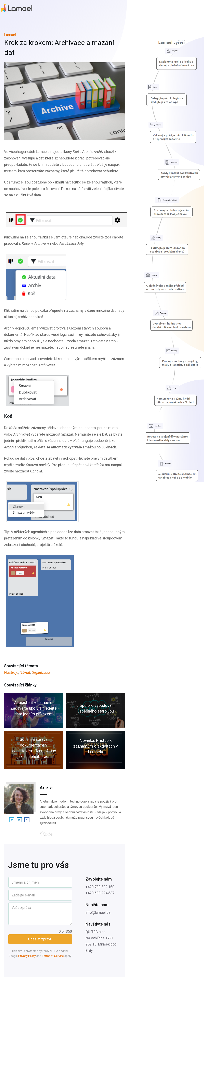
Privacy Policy (27, 956)
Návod (25, 672)
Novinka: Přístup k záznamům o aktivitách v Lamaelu (95, 750)
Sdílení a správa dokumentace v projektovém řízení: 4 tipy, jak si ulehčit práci (33, 750)
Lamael (10, 35)
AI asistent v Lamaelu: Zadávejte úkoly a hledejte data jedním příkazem (33, 710)
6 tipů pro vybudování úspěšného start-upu (95, 710)
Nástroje (11, 672)
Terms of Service (53, 956)
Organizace (40, 672)
